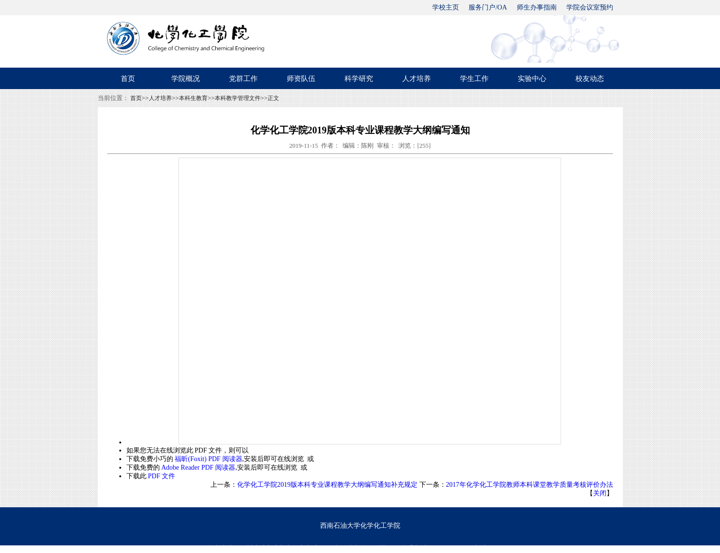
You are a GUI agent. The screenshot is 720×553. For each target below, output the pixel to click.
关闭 (599, 493)
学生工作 (474, 78)
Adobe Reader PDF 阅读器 (198, 467)
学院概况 (185, 78)
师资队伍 (301, 78)
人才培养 (416, 78)
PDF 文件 (161, 476)
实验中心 (532, 78)
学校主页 (445, 7)
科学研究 (358, 78)
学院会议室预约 (589, 7)
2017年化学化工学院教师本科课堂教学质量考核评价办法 (529, 484)
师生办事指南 (537, 7)
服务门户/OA (488, 7)
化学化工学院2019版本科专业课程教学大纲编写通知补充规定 (327, 484)
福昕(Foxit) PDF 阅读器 (208, 459)
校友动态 (589, 78)
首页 (128, 78)
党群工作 (243, 78)
